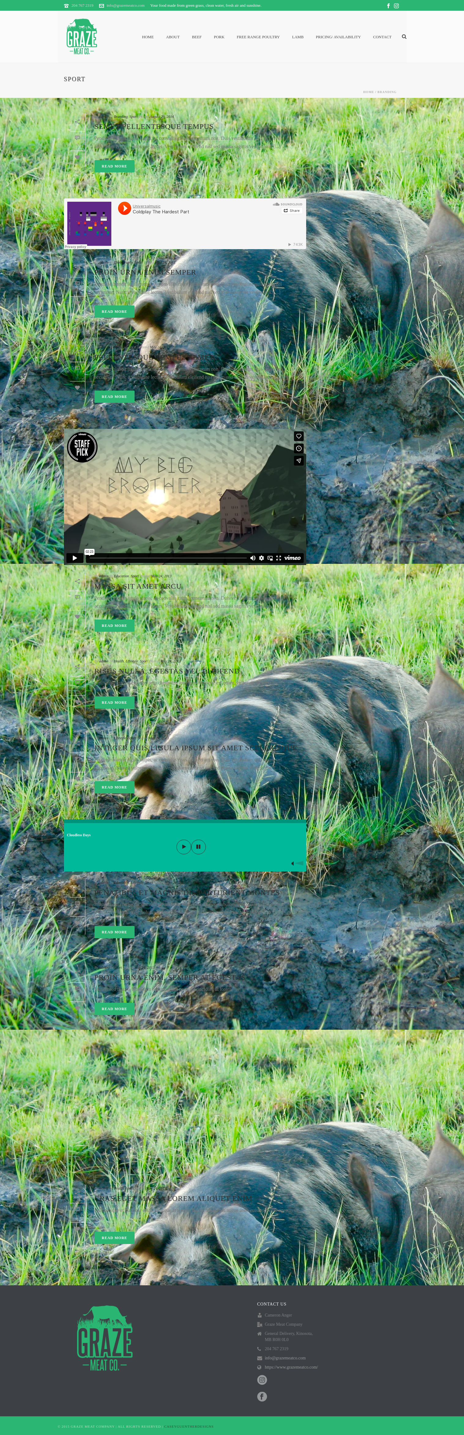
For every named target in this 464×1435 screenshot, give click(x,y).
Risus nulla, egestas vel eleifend (167, 671)
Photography (123, 262)
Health (119, 661)
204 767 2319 (83, 5)
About (173, 37)
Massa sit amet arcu (138, 586)
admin (103, 116)
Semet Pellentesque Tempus (154, 126)
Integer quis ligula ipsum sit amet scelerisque (196, 748)
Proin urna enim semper (145, 272)
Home (148, 37)
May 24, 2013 (165, 262)
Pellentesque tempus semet (154, 357)
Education (121, 576)
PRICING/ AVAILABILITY (338, 37)
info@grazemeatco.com (126, 5)
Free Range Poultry (258, 37)
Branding (386, 92)
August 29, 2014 (162, 116)
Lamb (298, 37)
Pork (219, 37)
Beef (197, 37)
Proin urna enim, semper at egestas (170, 977)
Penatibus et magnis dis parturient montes (187, 893)
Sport (134, 116)
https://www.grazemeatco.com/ (291, 1367)
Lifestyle (132, 661)
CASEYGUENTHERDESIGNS (189, 1426)
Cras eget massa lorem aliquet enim (173, 1198)
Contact (382, 37)
